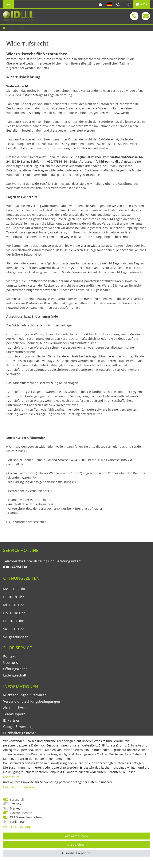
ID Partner (11, 720)
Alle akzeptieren (76, 836)
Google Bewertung (18, 726)
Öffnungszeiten (15, 669)
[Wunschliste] (127, 4)
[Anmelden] (100, 4)
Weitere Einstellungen (18, 827)
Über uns (10, 662)
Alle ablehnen (76, 844)
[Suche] (118, 4)
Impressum (11, 777)
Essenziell (17, 800)
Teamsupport (14, 714)
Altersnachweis (15, 707)
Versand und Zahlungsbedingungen (31, 701)
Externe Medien (21, 813)
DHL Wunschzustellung (26, 817)
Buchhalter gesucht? (19, 733)
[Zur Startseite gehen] (4, 27)
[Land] (109, 4)
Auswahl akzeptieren (76, 853)
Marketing (17, 808)
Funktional (17, 822)
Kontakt (9, 656)
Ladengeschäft (14, 675)
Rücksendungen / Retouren (25, 695)
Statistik (15, 804)
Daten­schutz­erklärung (19, 787)
